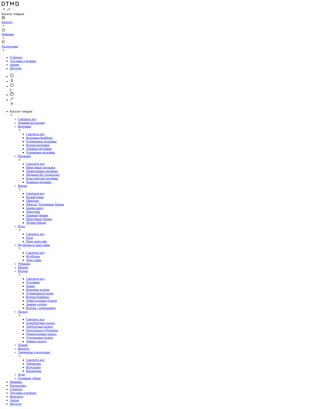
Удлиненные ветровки (41, 141)
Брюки (22, 185)
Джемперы (33, 363)
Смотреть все (27, 119)
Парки (30, 286)
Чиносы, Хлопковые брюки (45, 204)
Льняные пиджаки (38, 182)
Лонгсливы (34, 260)
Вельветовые (35, 197)
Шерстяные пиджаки (40, 167)
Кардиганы (33, 371)
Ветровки (24, 126)
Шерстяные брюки (39, 219)
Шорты (23, 267)
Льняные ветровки (39, 148)
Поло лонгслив (36, 241)
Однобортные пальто (40, 323)
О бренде (16, 57)
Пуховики (33, 282)
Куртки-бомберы (37, 297)
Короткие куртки (37, 289)
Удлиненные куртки (40, 293)
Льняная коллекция (31, 122)
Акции (14, 64)
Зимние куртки (36, 304)
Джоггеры (33, 211)
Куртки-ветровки (38, 145)
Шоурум (15, 68)
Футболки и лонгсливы (34, 245)
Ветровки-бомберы (39, 138)
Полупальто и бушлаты (42, 330)
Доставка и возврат (23, 61)
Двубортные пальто (39, 326)
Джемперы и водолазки (34, 352)
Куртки (23, 271)
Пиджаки (24, 156)
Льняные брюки (37, 215)
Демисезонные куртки (41, 300)
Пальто (23, 311)
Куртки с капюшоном (41, 308)
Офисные (32, 200)
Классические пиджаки (42, 178)
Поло (21, 226)
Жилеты (23, 348)
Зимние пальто (36, 341)
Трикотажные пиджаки (42, 171)
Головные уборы (29, 378)
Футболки (33, 256)
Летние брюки (36, 222)
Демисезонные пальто (41, 334)
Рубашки (24, 263)
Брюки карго (35, 208)
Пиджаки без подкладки (42, 174)
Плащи (23, 345)
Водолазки (33, 367)
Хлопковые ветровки (40, 152)
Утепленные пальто (39, 337)
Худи (21, 374)
